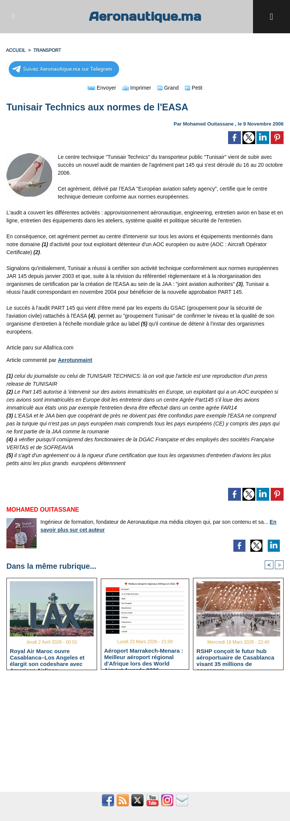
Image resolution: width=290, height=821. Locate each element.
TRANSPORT (47, 50)
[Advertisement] (145, 735)
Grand (168, 88)
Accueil (16, 50)
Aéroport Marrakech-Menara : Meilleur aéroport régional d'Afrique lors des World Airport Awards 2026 (143, 656)
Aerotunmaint (75, 360)
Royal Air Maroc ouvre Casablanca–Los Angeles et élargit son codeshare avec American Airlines (47, 657)
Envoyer (102, 88)
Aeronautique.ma (145, 16)
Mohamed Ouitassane (208, 124)
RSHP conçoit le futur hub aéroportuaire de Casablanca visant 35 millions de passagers (235, 657)
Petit (193, 88)
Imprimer (136, 88)
